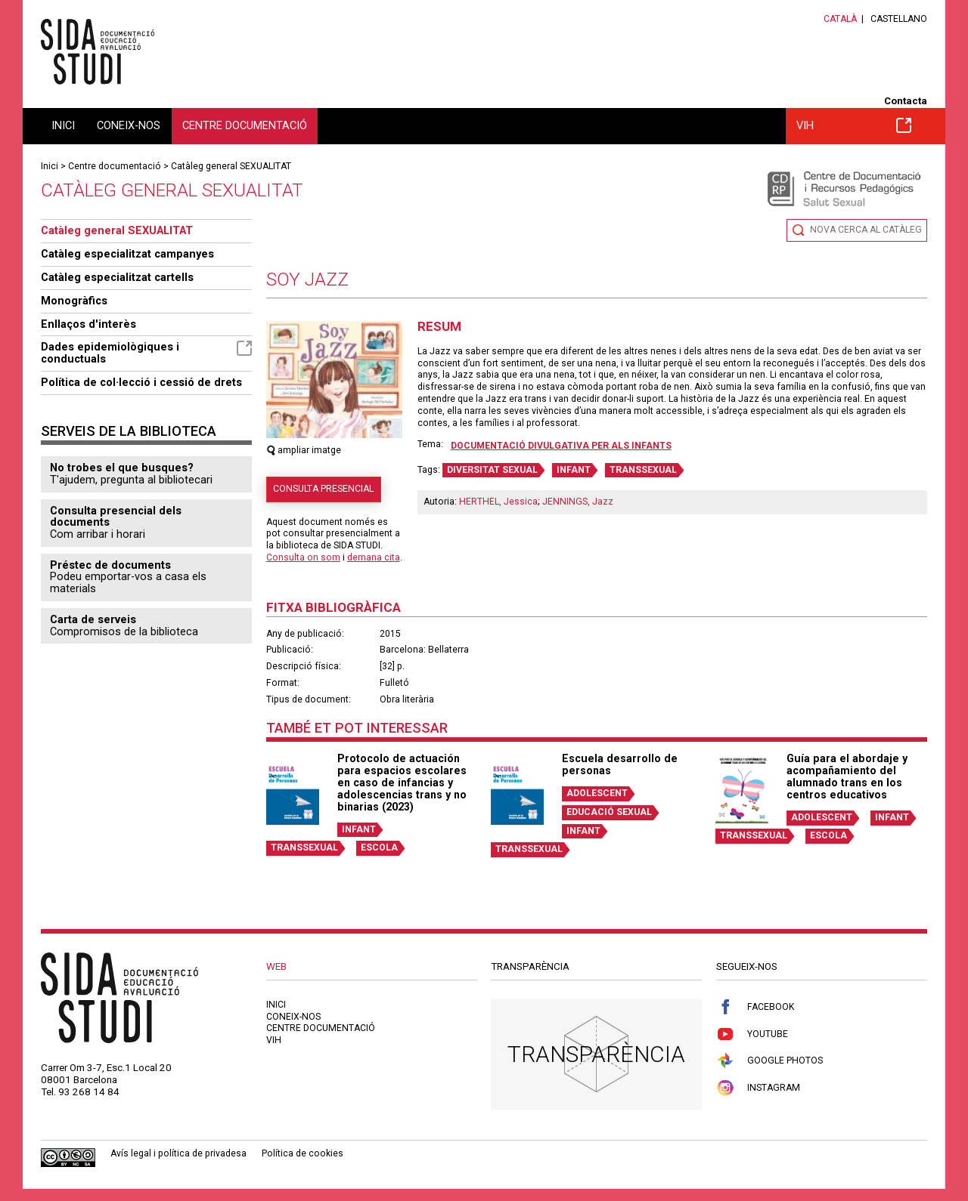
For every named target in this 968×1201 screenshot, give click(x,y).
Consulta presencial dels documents (116, 516)
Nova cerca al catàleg (866, 229)
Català (840, 19)
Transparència (596, 1054)
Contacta (905, 101)
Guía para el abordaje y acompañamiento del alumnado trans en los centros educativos (847, 776)
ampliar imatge (304, 450)
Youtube (752, 1034)
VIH (853, 125)
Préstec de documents (110, 565)
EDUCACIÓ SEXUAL (609, 812)
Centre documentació (244, 125)
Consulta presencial (323, 488)
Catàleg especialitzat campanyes (127, 254)
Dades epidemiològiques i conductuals (146, 353)
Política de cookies (302, 1153)
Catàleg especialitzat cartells (117, 277)
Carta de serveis (93, 619)
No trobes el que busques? (122, 467)
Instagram (758, 1088)
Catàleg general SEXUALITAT (231, 166)
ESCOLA (379, 847)
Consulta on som (303, 557)
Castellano (898, 19)
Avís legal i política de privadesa (178, 1153)
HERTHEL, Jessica (498, 501)
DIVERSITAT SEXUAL (492, 470)
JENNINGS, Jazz (577, 501)
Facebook (755, 1007)
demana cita (373, 557)
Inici (63, 125)
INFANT (574, 470)
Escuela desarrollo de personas (620, 764)
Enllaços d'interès (88, 324)
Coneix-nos (128, 125)
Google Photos (769, 1061)
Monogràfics (74, 300)
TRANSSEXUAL (643, 470)
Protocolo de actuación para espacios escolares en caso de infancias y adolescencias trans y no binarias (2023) (402, 782)
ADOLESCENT (597, 793)
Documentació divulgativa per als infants (561, 445)
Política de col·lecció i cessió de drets (141, 382)
